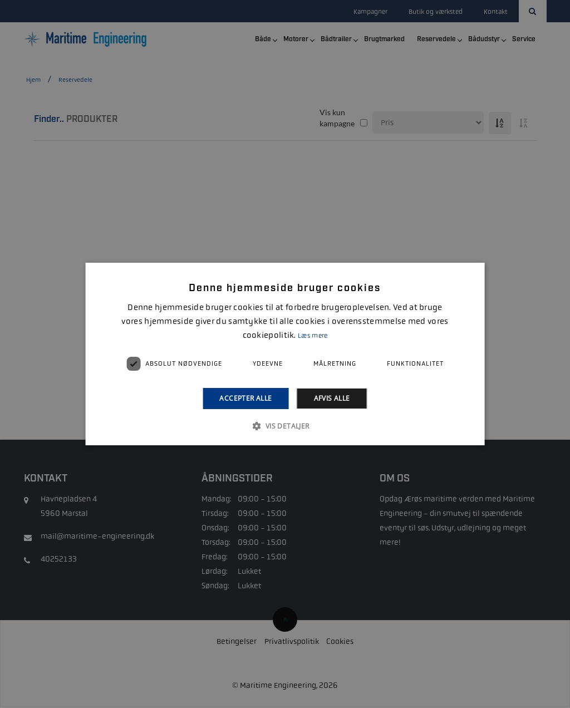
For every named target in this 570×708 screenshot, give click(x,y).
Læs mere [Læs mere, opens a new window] (312, 335)
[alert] (285, 354)
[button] (285, 425)
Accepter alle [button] (245, 398)
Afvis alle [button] (332, 398)
